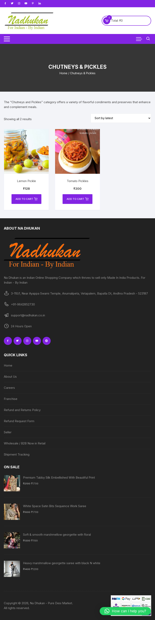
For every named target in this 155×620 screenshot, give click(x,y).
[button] (125, 611)
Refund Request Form (19, 421)
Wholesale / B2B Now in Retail (24, 443)
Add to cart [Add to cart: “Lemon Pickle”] (26, 199)
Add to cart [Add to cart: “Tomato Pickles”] (77, 199)
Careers (9, 388)
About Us (10, 376)
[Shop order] (121, 118)
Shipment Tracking (16, 454)
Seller (8, 432)
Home (63, 73)
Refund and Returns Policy (22, 410)
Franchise (10, 399)
